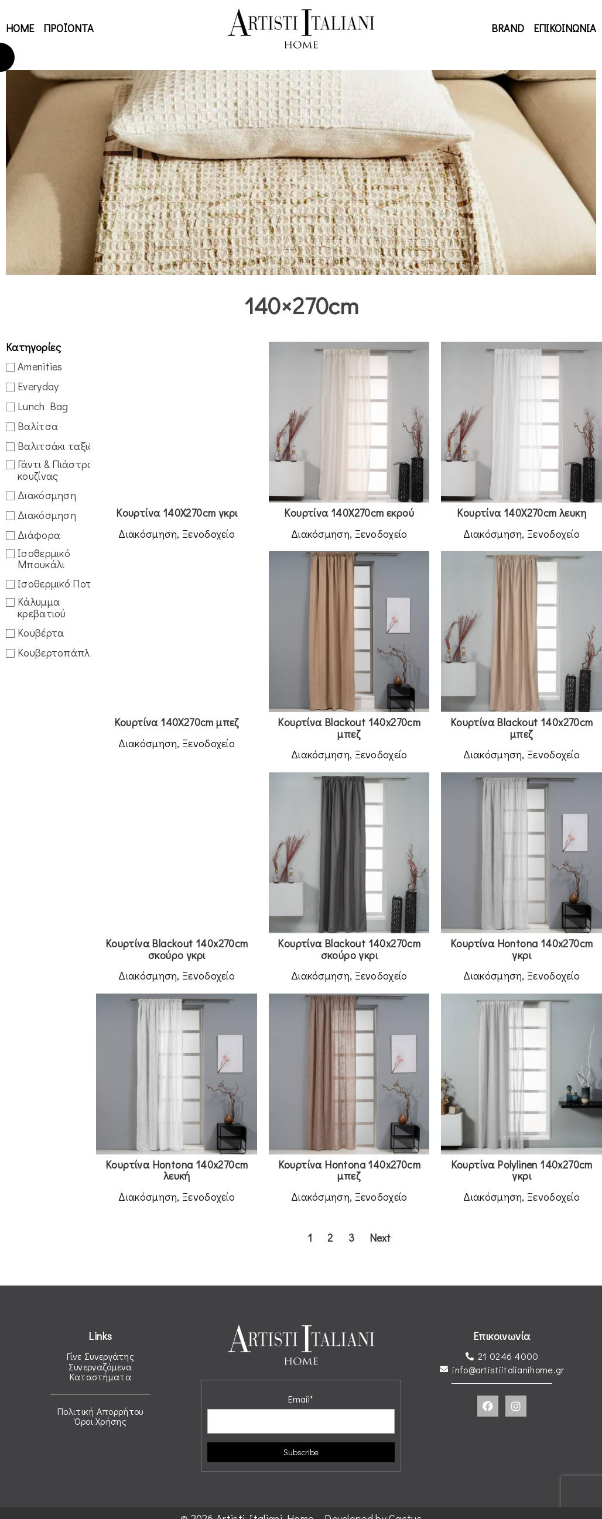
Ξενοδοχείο (208, 534)
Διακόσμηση (147, 534)
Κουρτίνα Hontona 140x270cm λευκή (176, 1170)
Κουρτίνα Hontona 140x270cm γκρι (521, 949)
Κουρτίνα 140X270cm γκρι (176, 513)
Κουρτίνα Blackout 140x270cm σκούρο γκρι (176, 949)
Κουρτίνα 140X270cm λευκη (521, 513)
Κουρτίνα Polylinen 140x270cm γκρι (522, 1170)
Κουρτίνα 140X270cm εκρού (349, 513)
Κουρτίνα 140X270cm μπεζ (177, 722)
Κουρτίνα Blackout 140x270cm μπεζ (349, 728)
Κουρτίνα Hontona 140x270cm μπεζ (349, 1170)
